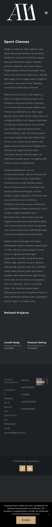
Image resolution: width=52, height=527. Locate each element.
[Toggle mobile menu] (46, 12)
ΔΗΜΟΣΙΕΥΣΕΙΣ (26, 401)
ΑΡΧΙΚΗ (25, 380)
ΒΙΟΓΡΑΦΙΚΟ (26, 387)
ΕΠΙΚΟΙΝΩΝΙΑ (26, 408)
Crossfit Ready (12, 342)
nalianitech (32, 461)
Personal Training (36, 342)
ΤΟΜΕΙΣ (25, 394)
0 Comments (9, 348)
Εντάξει (26, 520)
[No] (48, 514)
